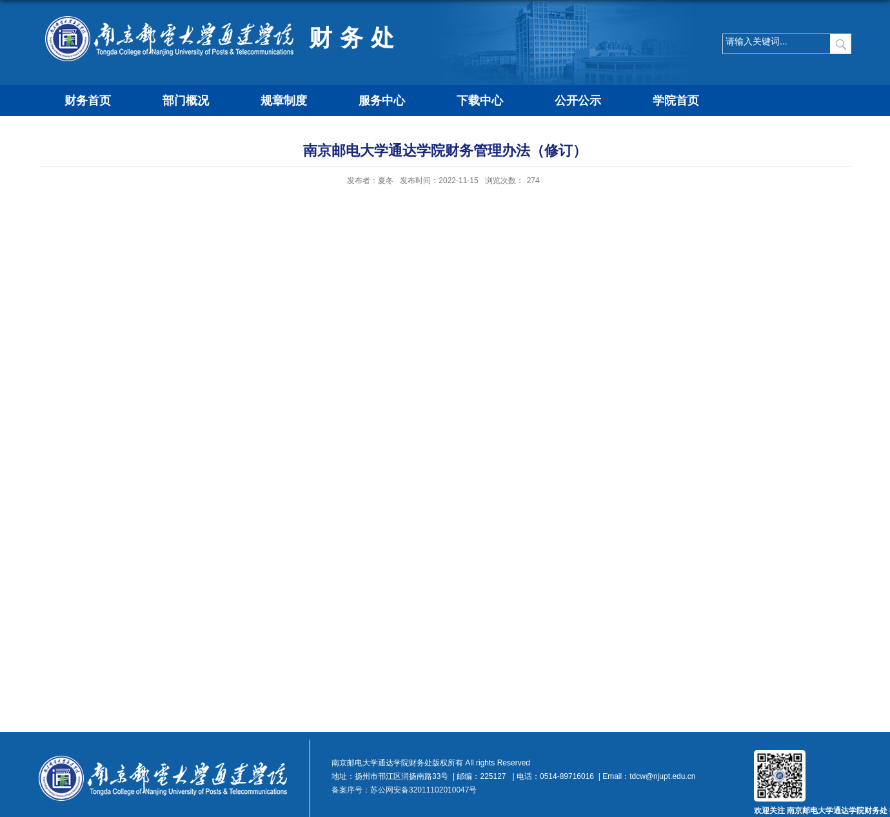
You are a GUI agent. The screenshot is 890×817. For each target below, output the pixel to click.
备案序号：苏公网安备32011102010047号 (404, 789)
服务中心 (382, 100)
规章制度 (284, 100)
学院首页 (676, 100)
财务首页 (87, 100)
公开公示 (578, 100)
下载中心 (480, 100)
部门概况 (186, 100)
